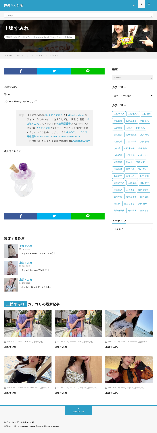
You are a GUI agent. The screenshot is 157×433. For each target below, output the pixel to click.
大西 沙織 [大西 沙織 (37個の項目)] (144, 141)
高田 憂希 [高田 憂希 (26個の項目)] (142, 203)
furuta (123, 388)
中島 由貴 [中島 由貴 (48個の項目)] (118, 121)
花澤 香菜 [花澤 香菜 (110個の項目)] (130, 190)
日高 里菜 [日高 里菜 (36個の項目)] (118, 169)
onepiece (133, 342)
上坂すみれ (67, 37)
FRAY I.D (125, 342)
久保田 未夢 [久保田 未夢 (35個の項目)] (131, 121)
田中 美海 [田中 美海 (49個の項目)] (144, 176)
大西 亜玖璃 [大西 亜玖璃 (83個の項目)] (131, 141)
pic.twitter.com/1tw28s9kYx (65, 136)
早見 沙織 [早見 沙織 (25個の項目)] (130, 169)
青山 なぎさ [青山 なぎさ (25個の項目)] (129, 203)
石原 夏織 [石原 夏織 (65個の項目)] (132, 183)
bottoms (73, 342)
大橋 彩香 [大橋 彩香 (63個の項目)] (118, 141)
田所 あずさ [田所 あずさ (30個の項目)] (119, 183)
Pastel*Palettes (49, 37)
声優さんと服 (28, 422)
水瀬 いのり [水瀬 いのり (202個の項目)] (131, 176)
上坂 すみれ (26, 37)
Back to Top (78, 411)
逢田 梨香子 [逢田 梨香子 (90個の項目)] (131, 196)
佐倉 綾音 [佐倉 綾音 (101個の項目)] (118, 127)
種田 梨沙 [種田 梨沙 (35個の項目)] (144, 183)
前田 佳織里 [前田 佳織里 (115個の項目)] (131, 134)
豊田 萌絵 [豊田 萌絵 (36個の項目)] (118, 196)
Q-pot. (59, 37)
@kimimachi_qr (76, 114)
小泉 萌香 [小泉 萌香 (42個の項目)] (118, 155)
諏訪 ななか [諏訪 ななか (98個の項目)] (143, 190)
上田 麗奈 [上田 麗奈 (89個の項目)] (146, 114)
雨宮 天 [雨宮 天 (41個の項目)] (117, 203)
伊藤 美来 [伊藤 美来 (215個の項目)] (144, 121)
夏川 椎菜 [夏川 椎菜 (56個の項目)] (144, 134)
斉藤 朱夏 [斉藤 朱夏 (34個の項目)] (140, 162)
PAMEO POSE (33, 388)
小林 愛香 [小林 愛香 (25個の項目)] (142, 148)
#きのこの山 (44, 127)
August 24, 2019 (81, 140)
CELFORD (23, 342)
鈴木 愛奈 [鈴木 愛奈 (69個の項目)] (144, 196)
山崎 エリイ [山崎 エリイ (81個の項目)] (143, 155)
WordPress (55, 426)
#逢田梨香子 (64, 123)
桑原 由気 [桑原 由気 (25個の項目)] (118, 176)
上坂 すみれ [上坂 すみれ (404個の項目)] (133, 114)
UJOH (79, 342)
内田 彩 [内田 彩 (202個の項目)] (129, 127)
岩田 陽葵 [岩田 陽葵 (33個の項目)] (118, 162)
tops (30, 342)
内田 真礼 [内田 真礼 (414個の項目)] (140, 127)
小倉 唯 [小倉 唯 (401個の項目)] (117, 148)
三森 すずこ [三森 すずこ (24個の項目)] (119, 114)
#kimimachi (43, 136)
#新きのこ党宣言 (53, 114)
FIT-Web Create (28, 426)
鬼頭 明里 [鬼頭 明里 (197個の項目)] (132, 210)
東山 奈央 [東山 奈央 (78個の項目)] (142, 169)
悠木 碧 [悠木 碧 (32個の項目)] (129, 162)
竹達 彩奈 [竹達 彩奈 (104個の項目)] (118, 190)
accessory (39, 37)
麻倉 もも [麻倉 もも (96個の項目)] (144, 210)
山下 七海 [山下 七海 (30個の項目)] (130, 155)
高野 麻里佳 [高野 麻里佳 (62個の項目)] (119, 210)
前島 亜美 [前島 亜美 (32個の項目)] (118, 134)
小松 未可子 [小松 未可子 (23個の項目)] (129, 148)
